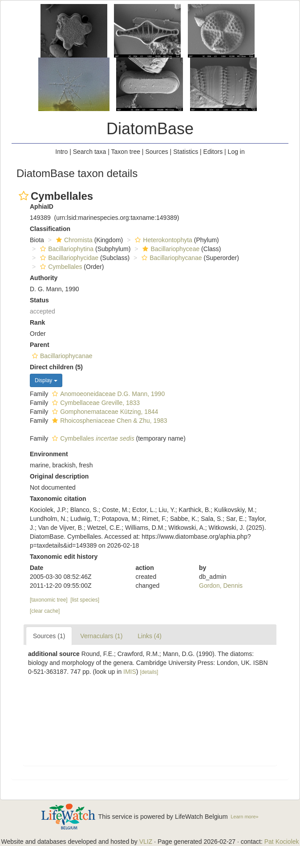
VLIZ (146, 841)
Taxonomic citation (58, 498)
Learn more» (244, 816)
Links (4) (150, 636)
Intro (61, 151)
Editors (213, 151)
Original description (59, 476)
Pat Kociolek (281, 841)
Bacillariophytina (65, 248)
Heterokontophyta (162, 239)
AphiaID (41, 206)
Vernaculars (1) (101, 636)
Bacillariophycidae (68, 257)
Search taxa (89, 151)
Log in (236, 151)
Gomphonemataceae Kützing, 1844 (104, 411)
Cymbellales (60, 266)
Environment (49, 454)
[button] (23, 195)
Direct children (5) (56, 367)
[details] (149, 672)
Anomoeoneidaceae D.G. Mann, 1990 (107, 393)
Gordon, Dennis (221, 585)
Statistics (185, 151)
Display (46, 380)
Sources (156, 151)
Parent (39, 344)
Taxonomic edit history (63, 556)
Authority (43, 277)
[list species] (84, 600)
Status (39, 300)
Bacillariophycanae (170, 257)
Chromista (73, 239)
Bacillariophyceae (169, 248)
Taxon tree (125, 151)
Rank (37, 322)
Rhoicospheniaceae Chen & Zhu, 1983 (108, 420)
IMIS (129, 671)
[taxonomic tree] (49, 600)
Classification (50, 228)
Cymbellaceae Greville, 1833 (95, 402)
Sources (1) (49, 636)
